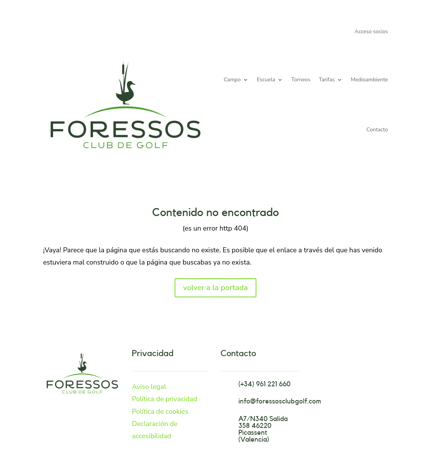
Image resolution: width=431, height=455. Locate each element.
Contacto (377, 129)
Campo (232, 79)
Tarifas (327, 79)
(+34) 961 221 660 (264, 384)
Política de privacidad (164, 398)
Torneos (300, 79)
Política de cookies (160, 411)
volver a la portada (215, 287)
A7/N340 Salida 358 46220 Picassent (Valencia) (263, 429)
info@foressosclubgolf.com (279, 401)
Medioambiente (369, 79)
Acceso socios (371, 32)
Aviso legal (149, 386)
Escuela (266, 79)
